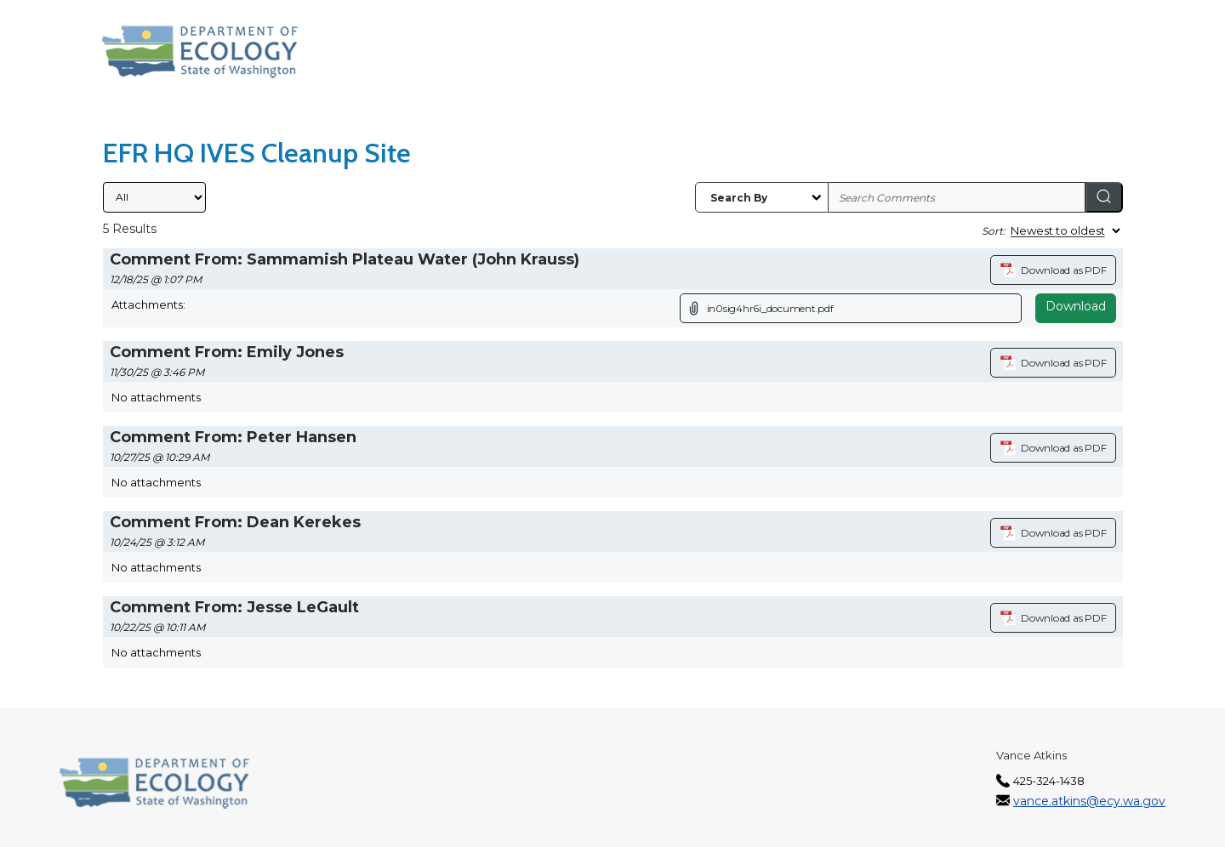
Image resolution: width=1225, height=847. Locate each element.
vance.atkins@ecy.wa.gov (1089, 801)
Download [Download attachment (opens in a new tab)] (1076, 306)
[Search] (1104, 197)
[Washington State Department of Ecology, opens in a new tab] (200, 52)
